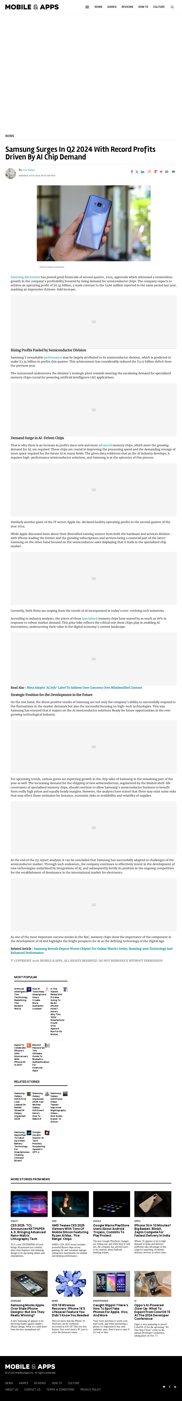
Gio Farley (29, 170)
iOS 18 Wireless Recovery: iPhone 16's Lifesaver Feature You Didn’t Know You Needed (70, 1310)
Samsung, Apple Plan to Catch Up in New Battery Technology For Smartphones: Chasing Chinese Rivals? (22, 1146)
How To (57, 1383)
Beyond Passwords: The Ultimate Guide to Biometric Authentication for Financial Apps (40, 1057)
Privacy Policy (90, 1389)
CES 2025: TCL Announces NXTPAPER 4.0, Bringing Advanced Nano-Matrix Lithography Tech (28, 1232)
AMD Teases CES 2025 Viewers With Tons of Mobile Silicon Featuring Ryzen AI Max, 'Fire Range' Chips (70, 1232)
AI (135, 1301)
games (112, 7)
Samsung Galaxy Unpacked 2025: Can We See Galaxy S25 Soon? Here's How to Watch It (38, 1106)
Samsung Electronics (25, 277)
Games (23, 1383)
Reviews (40, 1383)
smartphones (100, 1301)
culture (159, 7)
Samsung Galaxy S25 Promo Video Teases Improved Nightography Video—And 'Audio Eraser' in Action (58, 1107)
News (9, 136)
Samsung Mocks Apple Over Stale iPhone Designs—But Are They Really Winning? (28, 1310)
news (98, 7)
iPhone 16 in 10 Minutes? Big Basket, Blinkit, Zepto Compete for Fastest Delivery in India (152, 1230)
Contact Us (32, 1389)
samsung (16, 1301)
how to (143, 7)
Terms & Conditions (60, 1389)
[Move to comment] (173, 171)
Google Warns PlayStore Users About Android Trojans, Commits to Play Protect (111, 1230)
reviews (127, 7)
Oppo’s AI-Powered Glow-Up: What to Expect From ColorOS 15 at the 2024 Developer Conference (152, 1312)
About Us (11, 1389)
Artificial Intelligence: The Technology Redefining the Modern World (21, 998)
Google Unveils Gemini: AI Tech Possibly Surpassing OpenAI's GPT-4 (38, 1142)
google (97, 1221)
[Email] (167, 171)
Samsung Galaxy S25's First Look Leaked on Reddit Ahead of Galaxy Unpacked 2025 (20, 1106)
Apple (137, 1221)
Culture (73, 1383)
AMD (54, 1221)
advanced (105, 445)
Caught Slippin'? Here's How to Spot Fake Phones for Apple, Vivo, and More (111, 1310)
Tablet (14, 1221)
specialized (89, 618)
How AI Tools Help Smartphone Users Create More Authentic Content (39, 998)
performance (53, 357)
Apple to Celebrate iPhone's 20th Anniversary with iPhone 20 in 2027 (21, 1054)
